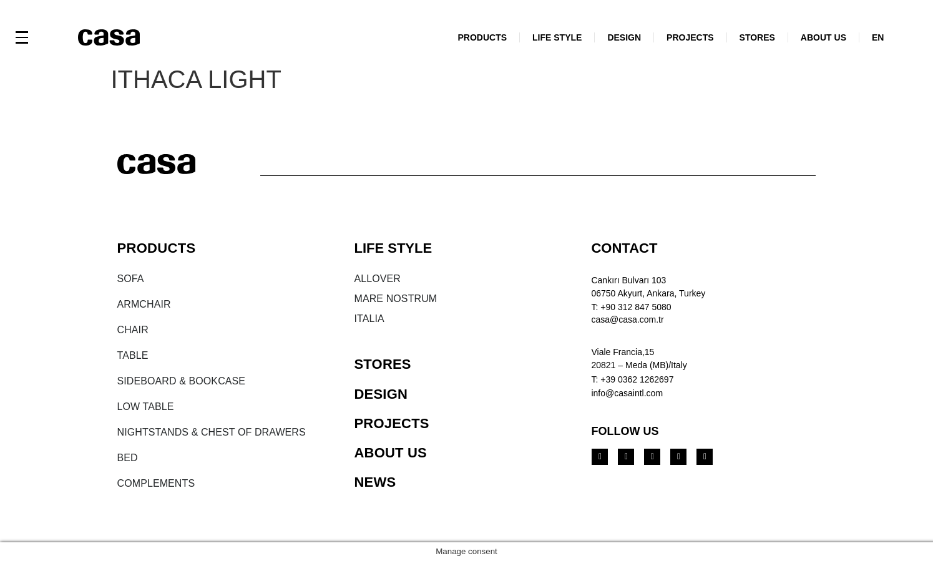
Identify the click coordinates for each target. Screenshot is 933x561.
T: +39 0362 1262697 (632, 379)
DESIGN (624, 37)
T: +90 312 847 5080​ (631, 307)
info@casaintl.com (627, 393)
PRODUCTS (482, 37)
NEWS (375, 482)
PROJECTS (690, 37)
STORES (757, 37)
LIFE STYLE (557, 37)
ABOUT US (823, 37)
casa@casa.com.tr (627, 319)
